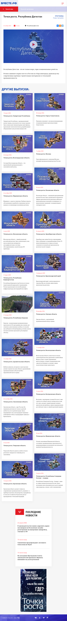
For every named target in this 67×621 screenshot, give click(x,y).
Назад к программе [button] (58, 18)
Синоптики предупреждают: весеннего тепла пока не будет (32, 544)
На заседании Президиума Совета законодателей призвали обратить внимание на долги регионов (30, 557)
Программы (59, 16)
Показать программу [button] (27, 9)
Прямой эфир (8, 9)
